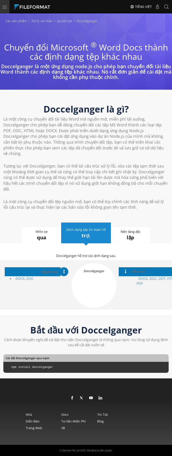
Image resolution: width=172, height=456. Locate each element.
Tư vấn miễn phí (73, 421)
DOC (30, 278)
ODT (161, 278)
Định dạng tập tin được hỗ (85, 232)
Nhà (29, 414)
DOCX (20, 278)
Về (63, 428)
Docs (65, 414)
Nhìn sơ (37, 235)
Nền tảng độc (134, 235)
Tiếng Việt (141, 7)
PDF (140, 283)
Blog (100, 421)
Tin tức (102, 414)
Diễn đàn (33, 421)
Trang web (34, 428)
